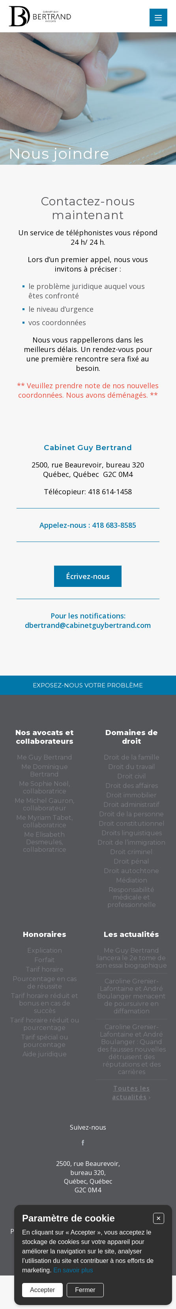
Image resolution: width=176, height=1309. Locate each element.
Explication (44, 950)
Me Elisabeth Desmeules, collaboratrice (44, 842)
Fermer (85, 1290)
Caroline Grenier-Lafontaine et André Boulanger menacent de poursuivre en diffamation (131, 996)
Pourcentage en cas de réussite (45, 982)
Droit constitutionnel (132, 823)
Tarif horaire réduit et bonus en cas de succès (44, 1003)
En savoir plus (73, 1270)
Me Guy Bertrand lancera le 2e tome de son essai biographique (131, 958)
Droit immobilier (131, 795)
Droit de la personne (131, 814)
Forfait (44, 960)
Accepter (42, 1290)
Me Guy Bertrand (44, 757)
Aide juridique (44, 1054)
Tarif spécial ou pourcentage (44, 1040)
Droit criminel (131, 852)
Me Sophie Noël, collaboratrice (44, 787)
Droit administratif (131, 804)
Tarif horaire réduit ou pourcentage (44, 1024)
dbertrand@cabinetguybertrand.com (88, 625)
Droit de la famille (131, 757)
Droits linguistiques (131, 833)
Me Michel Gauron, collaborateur (44, 804)
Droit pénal (131, 861)
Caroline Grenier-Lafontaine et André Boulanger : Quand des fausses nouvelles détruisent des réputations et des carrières (131, 1049)
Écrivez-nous (88, 576)
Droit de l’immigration (131, 842)
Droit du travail (131, 767)
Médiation (131, 880)
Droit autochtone (131, 871)
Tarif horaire (45, 969)
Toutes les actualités (131, 1092)
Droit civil (131, 776)
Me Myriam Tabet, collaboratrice (44, 821)
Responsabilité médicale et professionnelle (131, 897)
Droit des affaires (131, 785)
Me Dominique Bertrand (44, 770)
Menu (158, 17)
